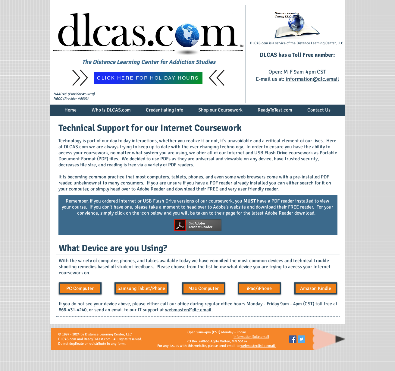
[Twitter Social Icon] (301, 339)
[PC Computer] (80, 288)
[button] (111, 112)
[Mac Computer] (203, 288)
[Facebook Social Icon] (292, 339)
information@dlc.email (312, 79)
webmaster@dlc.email (188, 310)
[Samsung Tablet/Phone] (141, 288)
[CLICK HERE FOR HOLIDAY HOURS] (148, 78)
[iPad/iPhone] (259, 288)
